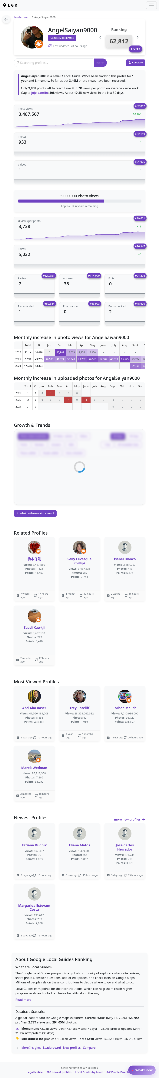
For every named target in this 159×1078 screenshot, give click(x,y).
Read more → (25, 1000)
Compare (89, 1047)
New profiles (72, 1047)
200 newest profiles (59, 1072)
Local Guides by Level (89, 1072)
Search (100, 62)
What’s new (142, 1070)
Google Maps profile (62, 37)
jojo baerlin (39, 93)
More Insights (31, 1047)
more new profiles (129, 819)
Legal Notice (35, 1072)
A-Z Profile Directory (119, 1072)
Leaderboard (22, 17)
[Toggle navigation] (151, 5)
